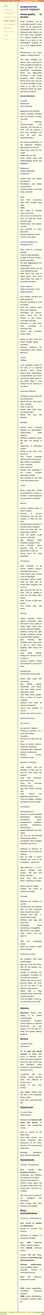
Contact (41, 1)
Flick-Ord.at (3, 1312)
